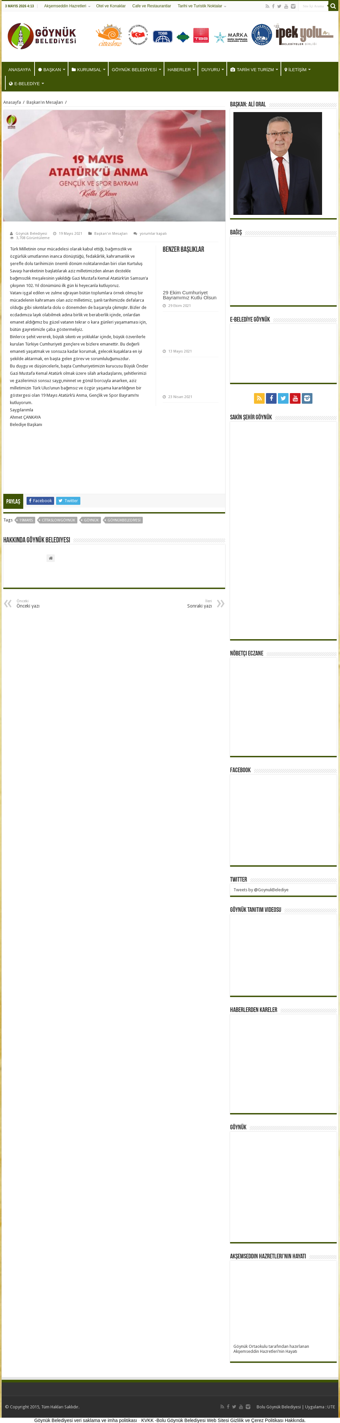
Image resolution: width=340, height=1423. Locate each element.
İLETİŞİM (295, 69)
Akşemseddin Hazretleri (65, 6)
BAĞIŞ (236, 232)
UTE (331, 1406)
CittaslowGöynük (58, 520)
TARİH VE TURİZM (252, 69)
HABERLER (179, 69)
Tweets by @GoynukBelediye (261, 889)
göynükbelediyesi (124, 520)
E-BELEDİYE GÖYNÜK (250, 320)
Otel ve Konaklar (111, 6)
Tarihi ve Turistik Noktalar (200, 6)
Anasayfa (12, 102)
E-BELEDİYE (24, 83)
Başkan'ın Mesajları (45, 102)
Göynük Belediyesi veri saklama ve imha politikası (85, 1420)
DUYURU (211, 69)
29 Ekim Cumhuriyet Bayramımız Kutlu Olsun (189, 295)
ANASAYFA (19, 69)
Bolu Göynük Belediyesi (279, 1406)
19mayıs (26, 520)
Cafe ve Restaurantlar (151, 6)
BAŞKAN (49, 69)
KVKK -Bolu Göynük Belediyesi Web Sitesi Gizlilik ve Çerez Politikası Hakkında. (223, 1420)
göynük (91, 520)
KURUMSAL (86, 69)
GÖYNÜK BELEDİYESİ (134, 69)
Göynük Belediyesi (31, 233)
